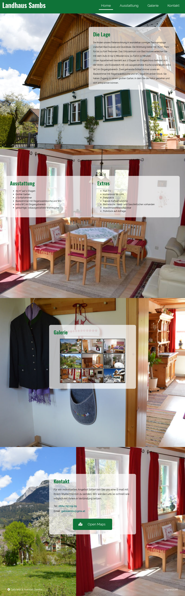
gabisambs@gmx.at (73, 511)
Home (106, 6)
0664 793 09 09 (67, 506)
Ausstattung (129, 6)
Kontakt (173, 6)
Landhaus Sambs (24, 5)
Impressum (171, 589)
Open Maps (92, 524)
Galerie (153, 6)
